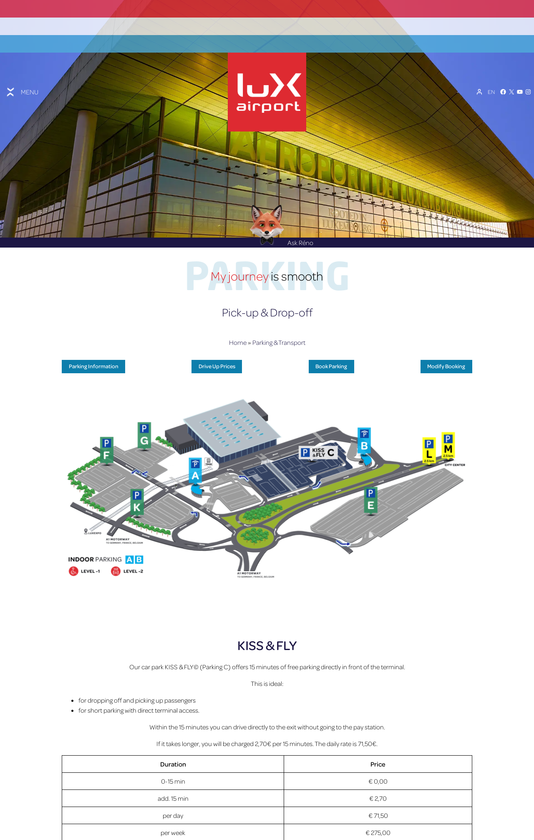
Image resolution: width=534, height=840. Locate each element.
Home (238, 321)
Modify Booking (446, 345)
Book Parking (331, 345)
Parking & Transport (278, 321)
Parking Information (93, 345)
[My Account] (479, 80)
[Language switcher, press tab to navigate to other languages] (491, 80)
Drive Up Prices (217, 345)
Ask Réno (281, 222)
